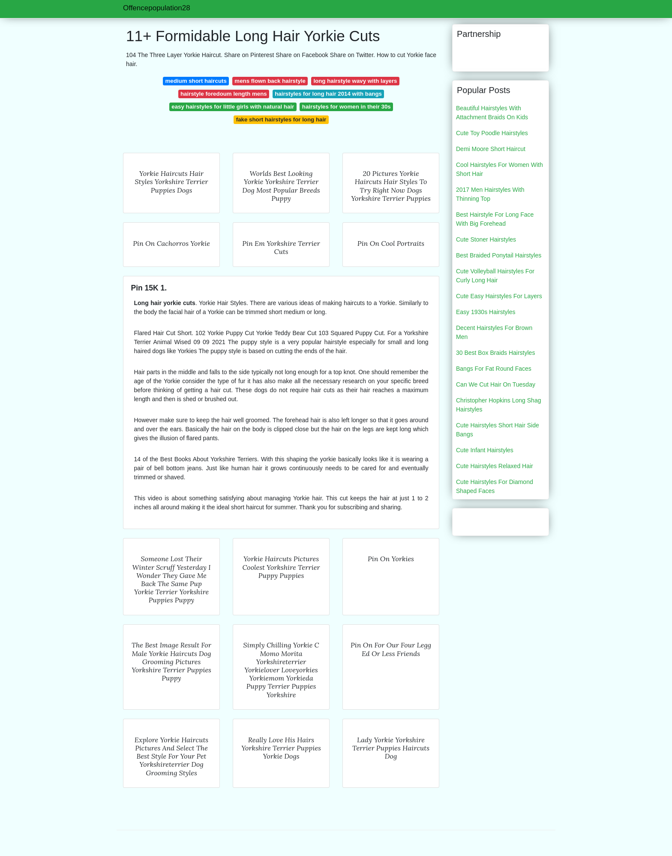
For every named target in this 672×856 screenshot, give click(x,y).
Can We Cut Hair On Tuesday (495, 384)
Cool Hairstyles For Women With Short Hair (499, 169)
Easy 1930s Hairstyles (486, 312)
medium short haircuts (195, 81)
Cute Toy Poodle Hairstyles (492, 133)
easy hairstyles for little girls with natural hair (232, 106)
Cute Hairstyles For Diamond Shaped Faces (494, 486)
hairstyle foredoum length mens (223, 94)
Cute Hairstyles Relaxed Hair (494, 466)
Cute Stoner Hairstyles (486, 239)
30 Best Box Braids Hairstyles (495, 352)
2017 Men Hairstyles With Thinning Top (490, 194)
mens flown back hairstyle (270, 81)
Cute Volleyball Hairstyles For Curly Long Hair (495, 276)
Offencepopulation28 (156, 8)
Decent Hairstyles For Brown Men (494, 332)
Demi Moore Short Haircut (490, 148)
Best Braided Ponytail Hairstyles (498, 255)
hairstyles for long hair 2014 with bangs (328, 94)
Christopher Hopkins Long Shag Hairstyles (498, 405)
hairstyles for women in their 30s (346, 106)
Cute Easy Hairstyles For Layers (499, 296)
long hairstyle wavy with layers (355, 81)
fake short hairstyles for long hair (281, 119)
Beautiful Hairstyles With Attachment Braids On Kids (492, 113)
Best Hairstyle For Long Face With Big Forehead (495, 219)
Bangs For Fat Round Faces (493, 368)
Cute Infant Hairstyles (484, 450)
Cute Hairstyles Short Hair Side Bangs (497, 430)
